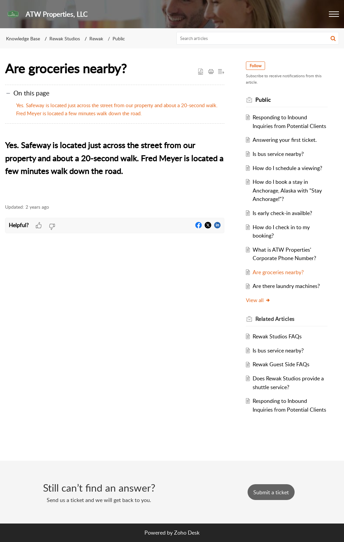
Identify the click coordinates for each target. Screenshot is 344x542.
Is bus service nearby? (278, 154)
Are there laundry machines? (286, 286)
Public (119, 38)
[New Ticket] (271, 492)
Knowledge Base (23, 38)
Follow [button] (255, 66)
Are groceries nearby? (278, 272)
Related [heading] (275, 319)
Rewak (96, 38)
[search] (257, 38)
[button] (334, 14)
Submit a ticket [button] (271, 492)
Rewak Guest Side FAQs (281, 364)
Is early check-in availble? (282, 213)
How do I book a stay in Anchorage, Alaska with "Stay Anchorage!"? (287, 190)
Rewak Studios (64, 38)
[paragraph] (114, 166)
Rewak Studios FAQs (277, 336)
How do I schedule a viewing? (287, 168)
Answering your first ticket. (285, 139)
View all (258, 300)
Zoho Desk (187, 532)
